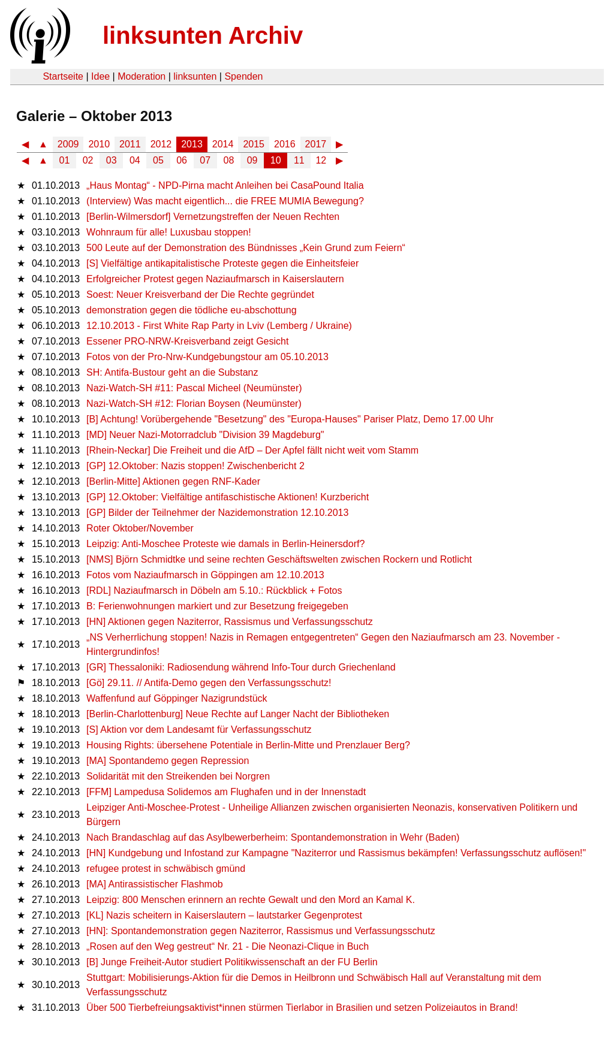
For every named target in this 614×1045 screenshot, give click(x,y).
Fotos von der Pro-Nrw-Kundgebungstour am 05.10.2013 (207, 357)
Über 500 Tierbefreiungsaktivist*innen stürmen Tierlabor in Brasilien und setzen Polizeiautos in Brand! (302, 1007)
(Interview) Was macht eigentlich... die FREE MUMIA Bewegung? (225, 201)
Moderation (141, 76)
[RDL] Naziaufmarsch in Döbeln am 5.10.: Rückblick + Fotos (214, 590)
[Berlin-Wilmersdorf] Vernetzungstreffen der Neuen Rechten (212, 217)
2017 (316, 144)
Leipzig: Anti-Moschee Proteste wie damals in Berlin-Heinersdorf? (225, 544)
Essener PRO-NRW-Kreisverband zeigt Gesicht (187, 341)
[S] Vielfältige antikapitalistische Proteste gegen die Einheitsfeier (222, 263)
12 (320, 160)
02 (88, 160)
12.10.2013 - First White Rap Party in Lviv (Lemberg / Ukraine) (219, 326)
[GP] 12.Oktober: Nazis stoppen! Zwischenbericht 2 (195, 466)
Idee (100, 76)
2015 (253, 144)
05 (158, 160)
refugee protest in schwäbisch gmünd (165, 868)
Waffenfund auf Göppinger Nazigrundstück (176, 698)
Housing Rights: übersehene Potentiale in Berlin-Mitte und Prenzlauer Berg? (248, 745)
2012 (161, 144)
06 (181, 160)
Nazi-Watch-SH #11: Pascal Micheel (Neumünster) (194, 388)
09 (252, 160)
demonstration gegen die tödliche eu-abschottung (191, 310)
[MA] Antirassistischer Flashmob (154, 884)
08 (229, 160)
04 (135, 160)
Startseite (63, 76)
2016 (285, 144)
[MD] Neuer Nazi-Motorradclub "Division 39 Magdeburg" (205, 435)
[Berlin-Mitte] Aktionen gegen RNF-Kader (173, 481)
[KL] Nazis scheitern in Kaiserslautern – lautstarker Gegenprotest (224, 915)
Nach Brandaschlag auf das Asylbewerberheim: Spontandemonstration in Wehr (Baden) (272, 837)
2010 (99, 144)
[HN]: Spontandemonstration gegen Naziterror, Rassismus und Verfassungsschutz (260, 931)
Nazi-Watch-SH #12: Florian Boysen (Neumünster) (194, 403)
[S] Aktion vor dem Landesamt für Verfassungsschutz (198, 729)
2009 (68, 144)
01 (64, 160)
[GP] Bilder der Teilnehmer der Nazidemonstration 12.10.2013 (217, 513)
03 (111, 160)
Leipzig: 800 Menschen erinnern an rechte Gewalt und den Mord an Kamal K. (250, 900)
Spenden (243, 76)
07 (205, 160)
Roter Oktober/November (140, 528)
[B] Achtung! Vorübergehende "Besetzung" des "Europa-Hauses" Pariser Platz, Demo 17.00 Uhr (289, 419)
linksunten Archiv (203, 35)
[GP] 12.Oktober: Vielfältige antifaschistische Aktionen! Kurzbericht (227, 497)
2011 (130, 144)
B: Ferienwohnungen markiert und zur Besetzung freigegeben (217, 606)
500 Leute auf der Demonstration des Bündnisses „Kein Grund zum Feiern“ (245, 248)
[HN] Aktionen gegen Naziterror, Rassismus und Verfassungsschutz (229, 622)
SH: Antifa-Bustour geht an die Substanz (172, 372)
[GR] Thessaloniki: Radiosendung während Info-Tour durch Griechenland (241, 667)
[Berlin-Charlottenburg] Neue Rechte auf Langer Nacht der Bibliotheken (237, 714)
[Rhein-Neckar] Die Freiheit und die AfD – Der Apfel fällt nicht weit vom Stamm (252, 450)
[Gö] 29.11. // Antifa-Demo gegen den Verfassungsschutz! (208, 683)
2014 (223, 144)
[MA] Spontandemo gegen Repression (167, 761)
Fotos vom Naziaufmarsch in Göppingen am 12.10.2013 (205, 575)
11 (299, 160)
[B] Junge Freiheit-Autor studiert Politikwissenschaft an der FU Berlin (232, 962)
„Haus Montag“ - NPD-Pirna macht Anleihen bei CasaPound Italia (224, 185)
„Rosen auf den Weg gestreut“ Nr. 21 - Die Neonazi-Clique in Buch (227, 946)
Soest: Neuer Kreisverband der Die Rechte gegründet (200, 294)
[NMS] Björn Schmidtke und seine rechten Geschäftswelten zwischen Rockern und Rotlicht (279, 559)
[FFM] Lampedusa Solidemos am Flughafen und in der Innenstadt (226, 792)
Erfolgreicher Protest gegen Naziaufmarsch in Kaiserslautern (215, 279)
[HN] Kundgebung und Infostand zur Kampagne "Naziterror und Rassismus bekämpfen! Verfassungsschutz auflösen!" (336, 853)
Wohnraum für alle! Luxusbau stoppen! (168, 232)
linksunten (194, 76)
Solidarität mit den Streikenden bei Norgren (178, 776)
